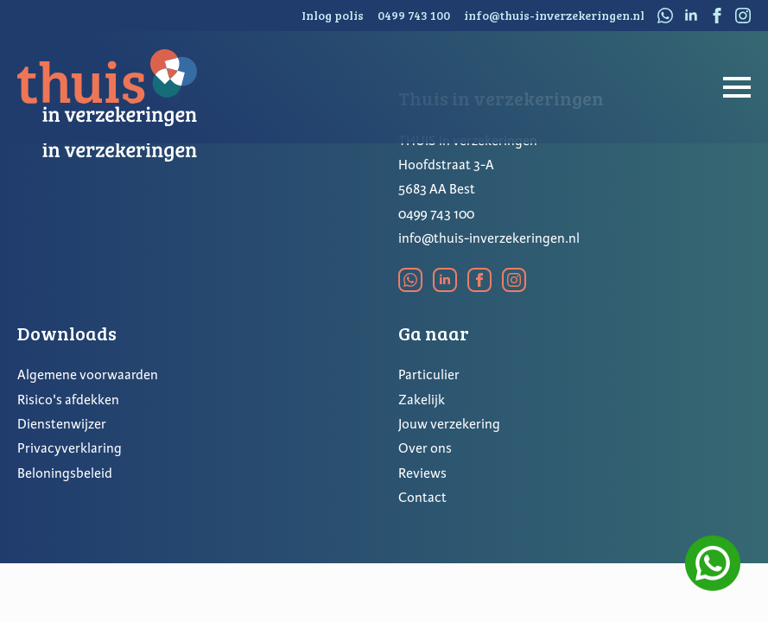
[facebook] (717, 15)
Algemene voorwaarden (87, 375)
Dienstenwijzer (61, 424)
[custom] (665, 15)
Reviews (422, 473)
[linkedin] (691, 15)
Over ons (425, 448)
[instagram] (743, 15)
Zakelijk (421, 400)
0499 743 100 (436, 214)
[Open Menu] (737, 87)
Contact (422, 497)
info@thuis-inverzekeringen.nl (489, 238)
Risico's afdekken (68, 400)
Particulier (429, 375)
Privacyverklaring (69, 448)
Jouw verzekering (449, 424)
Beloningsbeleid (64, 473)
